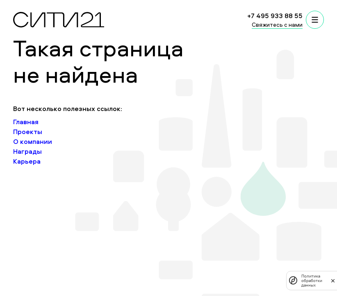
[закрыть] (333, 280)
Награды (27, 151)
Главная (26, 121)
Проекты (27, 131)
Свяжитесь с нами (277, 24)
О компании (32, 141)
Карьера (27, 161)
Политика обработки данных (311, 280)
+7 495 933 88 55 (275, 15)
